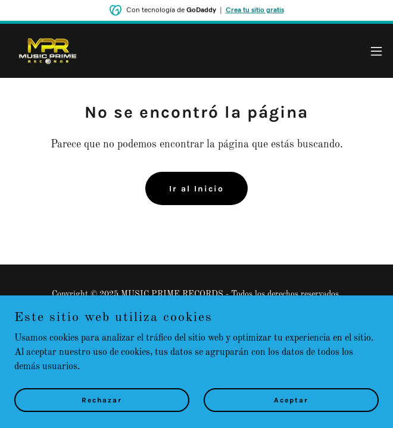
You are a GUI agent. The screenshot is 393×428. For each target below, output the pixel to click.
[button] (376, 51)
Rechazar (102, 416)
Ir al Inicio (196, 189)
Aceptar (291, 416)
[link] (47, 51)
